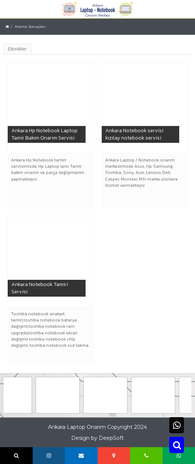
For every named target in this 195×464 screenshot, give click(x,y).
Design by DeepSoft (97, 438)
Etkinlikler (17, 49)
